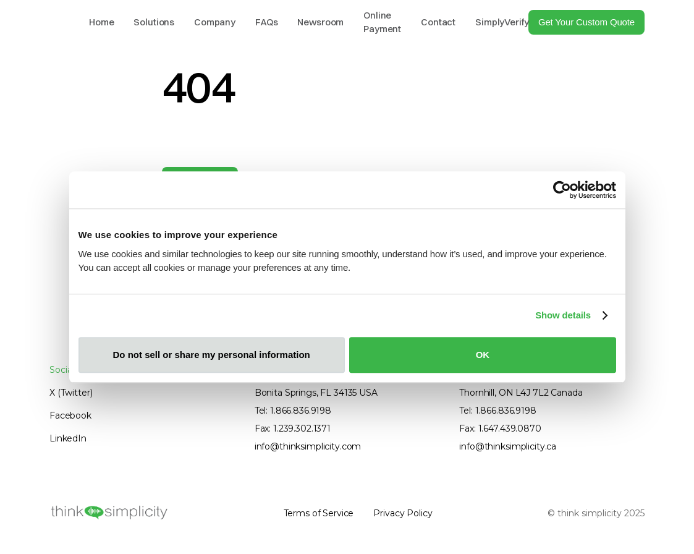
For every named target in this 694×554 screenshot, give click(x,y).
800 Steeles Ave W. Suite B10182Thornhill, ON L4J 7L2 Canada (530, 386)
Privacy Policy (402, 513)
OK (483, 354)
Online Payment (382, 22)
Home (101, 22)
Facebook (70, 415)
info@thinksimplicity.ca (507, 446)
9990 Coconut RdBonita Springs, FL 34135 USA (316, 386)
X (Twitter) (70, 392)
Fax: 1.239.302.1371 (293, 428)
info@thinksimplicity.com (308, 446)
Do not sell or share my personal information (211, 354)
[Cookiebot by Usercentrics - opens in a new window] (562, 190)
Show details (563, 315)
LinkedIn (68, 438)
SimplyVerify (502, 22)
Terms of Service (319, 513)
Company (214, 22)
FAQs (266, 22)
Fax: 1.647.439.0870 (500, 428)
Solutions (153, 22)
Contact (438, 22)
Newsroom (320, 22)
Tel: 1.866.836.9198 (293, 410)
